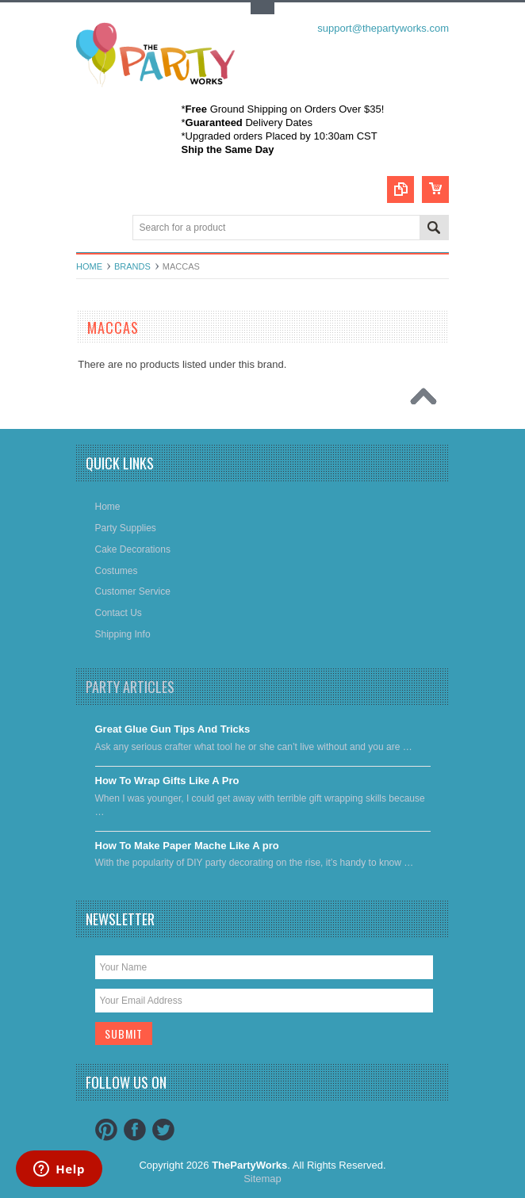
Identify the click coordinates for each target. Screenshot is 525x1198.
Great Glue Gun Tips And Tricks (173, 729)
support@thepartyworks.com (383, 28)
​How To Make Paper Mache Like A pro (187, 846)
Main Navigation (90, 229)
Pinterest (106, 1130)
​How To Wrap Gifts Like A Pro (167, 781)
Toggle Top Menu (262, 8)
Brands (132, 266)
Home (89, 266)
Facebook (135, 1130)
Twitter (163, 1130)
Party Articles (130, 686)
